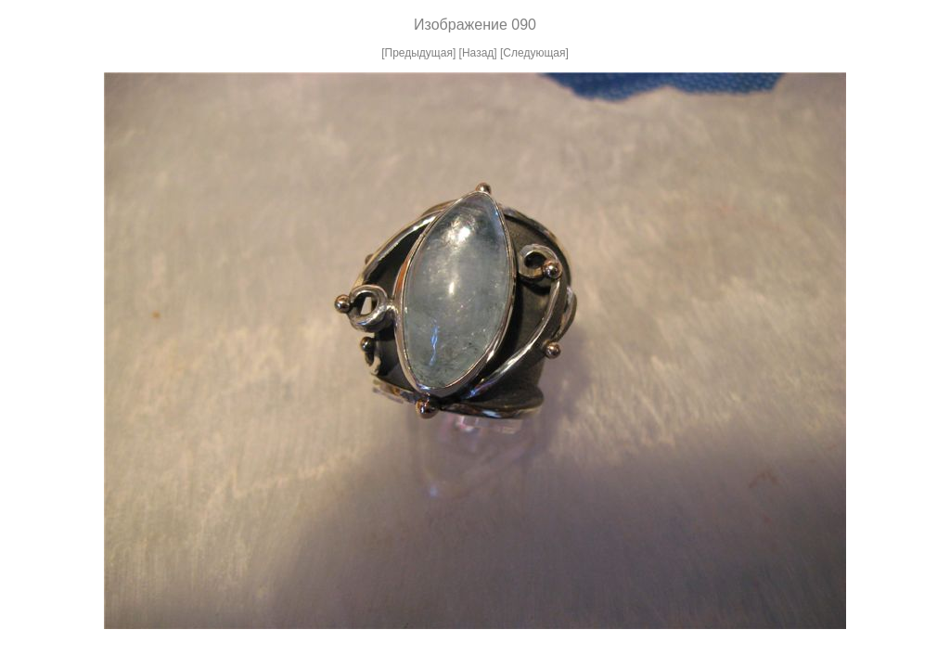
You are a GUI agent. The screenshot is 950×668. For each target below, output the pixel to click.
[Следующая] (534, 52)
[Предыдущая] (418, 52)
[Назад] (478, 52)
